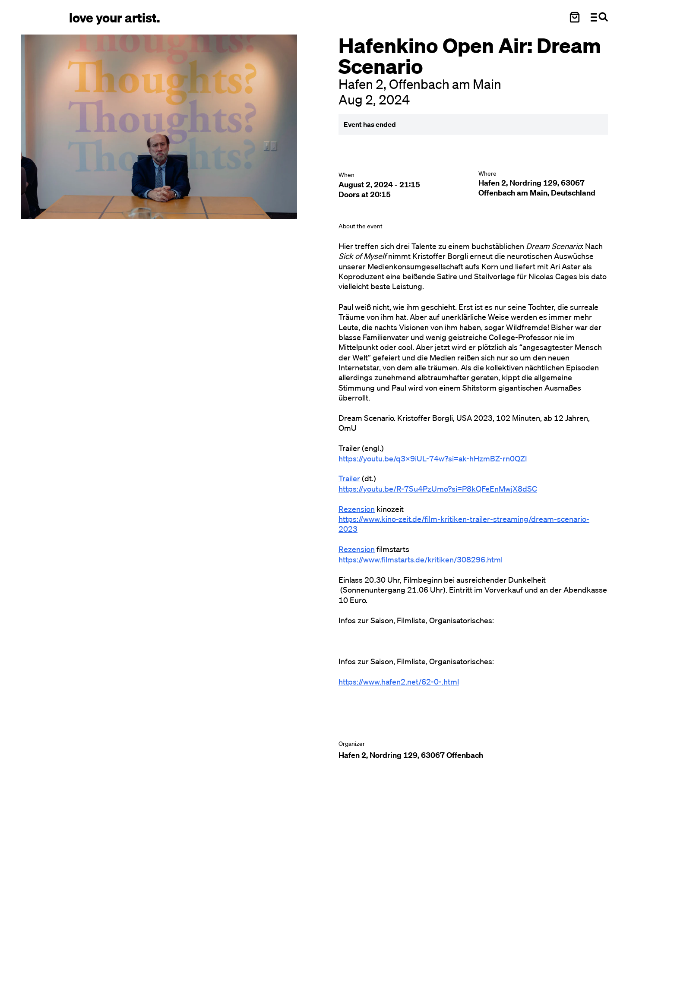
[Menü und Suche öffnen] (599, 17)
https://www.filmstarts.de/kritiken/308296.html (420, 559)
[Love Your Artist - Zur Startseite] (114, 17)
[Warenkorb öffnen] (574, 17)
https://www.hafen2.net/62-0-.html (398, 681)
